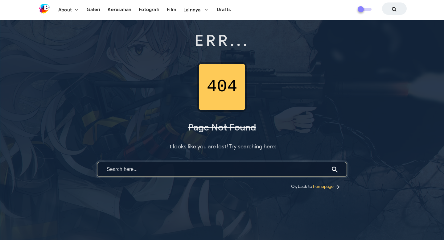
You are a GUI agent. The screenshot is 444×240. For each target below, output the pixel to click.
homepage (327, 186)
